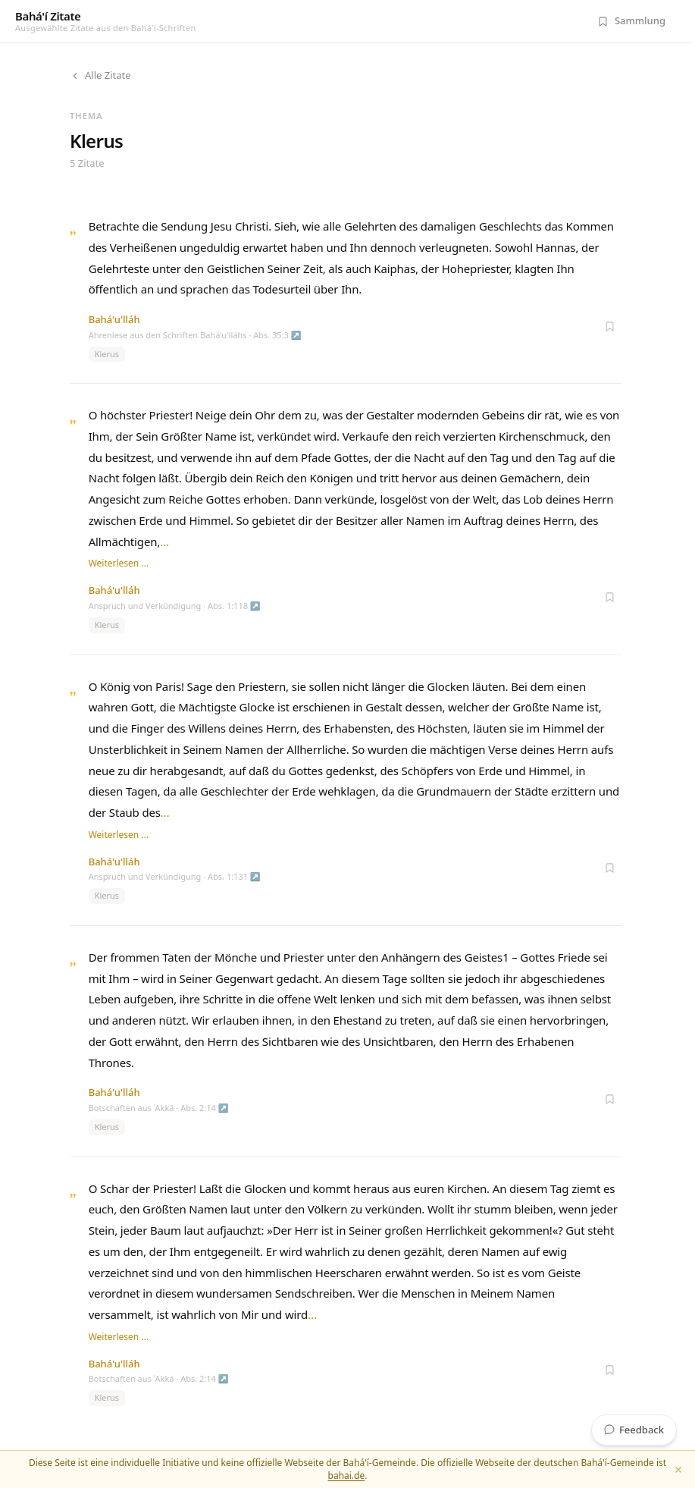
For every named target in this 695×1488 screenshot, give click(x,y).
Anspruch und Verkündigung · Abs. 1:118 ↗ (175, 605)
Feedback (634, 1429)
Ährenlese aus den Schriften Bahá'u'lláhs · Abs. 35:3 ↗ (195, 335)
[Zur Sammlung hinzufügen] (609, 326)
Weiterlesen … (119, 563)
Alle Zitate (100, 75)
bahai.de (346, 1475)
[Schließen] (678, 1469)
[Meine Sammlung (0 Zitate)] (631, 21)
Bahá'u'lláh (114, 319)
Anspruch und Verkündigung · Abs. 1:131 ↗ (175, 876)
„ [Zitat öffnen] (73, 227)
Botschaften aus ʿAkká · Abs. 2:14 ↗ (159, 1107)
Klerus (107, 353)
